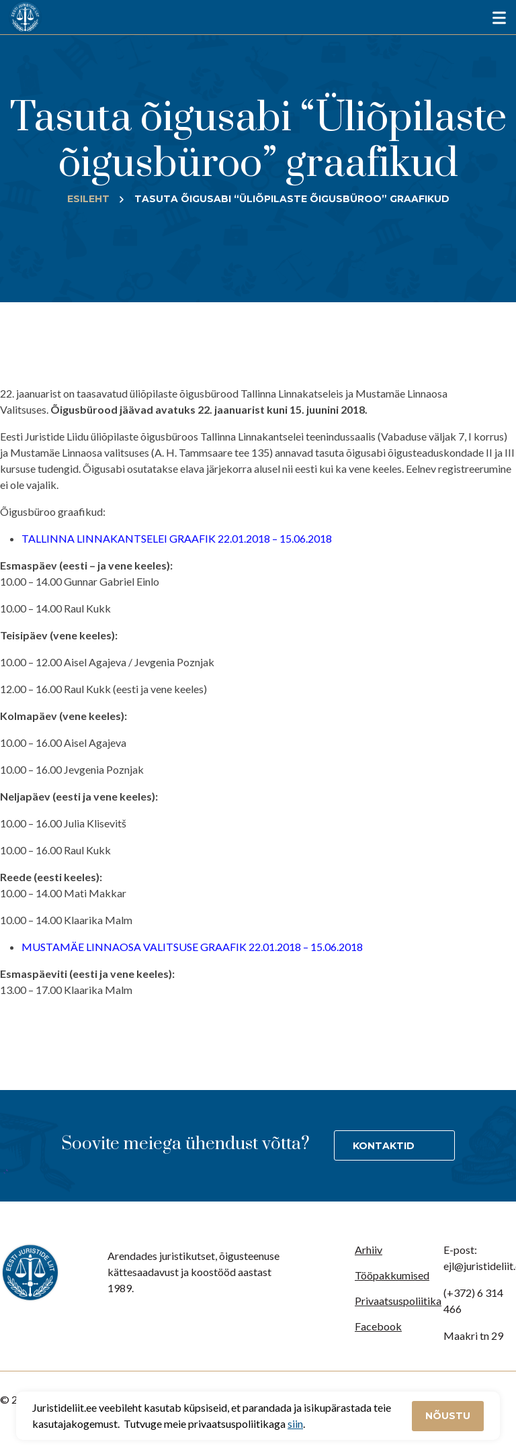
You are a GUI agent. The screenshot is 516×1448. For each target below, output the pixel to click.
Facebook (378, 1326)
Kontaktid (384, 1146)
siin (295, 1423)
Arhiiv (368, 1249)
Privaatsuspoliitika (398, 1300)
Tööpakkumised (392, 1275)
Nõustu (447, 1416)
